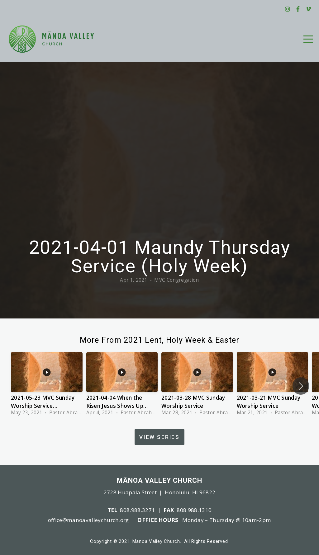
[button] (301, 386)
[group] (47, 386)
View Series (159, 437)
